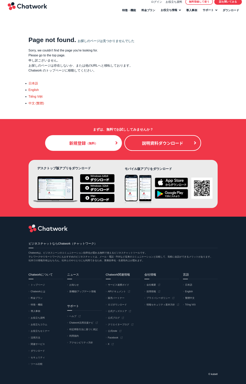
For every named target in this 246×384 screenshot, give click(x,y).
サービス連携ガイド (118, 284)
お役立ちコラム (39, 324)
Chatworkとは (38, 291)
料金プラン (146, 13)
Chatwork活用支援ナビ (81, 322)
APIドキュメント (117, 291)
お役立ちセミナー (40, 331)
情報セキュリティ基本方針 (161, 304)
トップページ (38, 284)
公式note (112, 331)
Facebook (113, 337)
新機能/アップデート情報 (82, 291)
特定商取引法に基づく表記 (83, 329)
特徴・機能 (127, 13)
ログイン (154, 4)
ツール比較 (37, 364)
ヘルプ (72, 316)
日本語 (33, 83)
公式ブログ (114, 317)
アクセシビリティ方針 (81, 342)
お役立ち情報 (167, 13)
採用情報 (151, 291)
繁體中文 (190, 298)
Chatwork (25, 9)
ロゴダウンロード (117, 304)
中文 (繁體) (36, 103)
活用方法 (35, 337)
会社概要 (151, 284)
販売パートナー (116, 298)
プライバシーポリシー (158, 298)
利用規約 (74, 336)
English (34, 90)
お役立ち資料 (172, 4)
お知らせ (74, 284)
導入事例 (189, 13)
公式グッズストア (117, 311)
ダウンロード (229, 13)
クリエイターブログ (118, 324)
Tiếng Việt (36, 96)
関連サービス (38, 344)
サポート (206, 13)
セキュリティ (38, 357)
